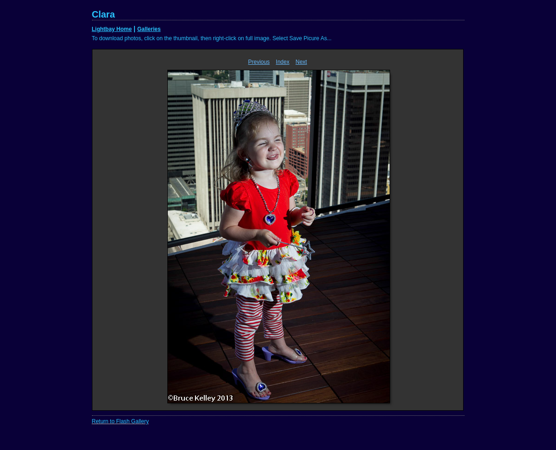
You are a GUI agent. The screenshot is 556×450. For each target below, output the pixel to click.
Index (282, 62)
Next (301, 62)
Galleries (149, 29)
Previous (259, 62)
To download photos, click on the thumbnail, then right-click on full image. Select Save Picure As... (212, 38)
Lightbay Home (112, 29)
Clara (103, 14)
